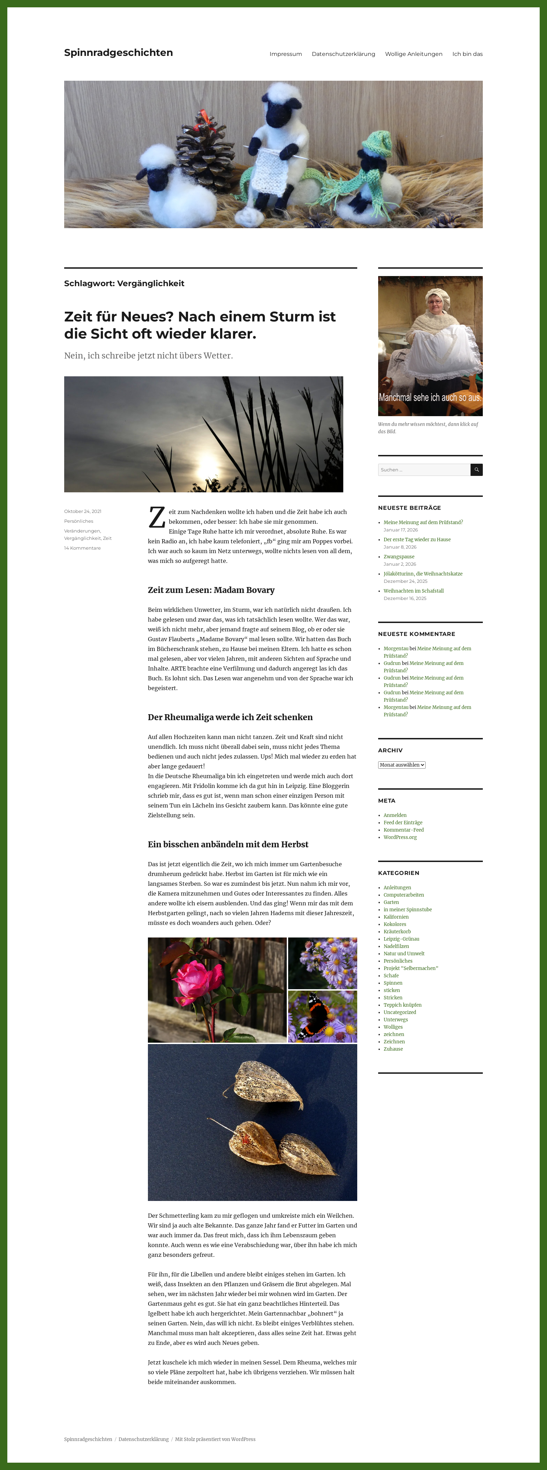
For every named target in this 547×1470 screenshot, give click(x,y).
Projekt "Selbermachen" (411, 968)
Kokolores (395, 924)
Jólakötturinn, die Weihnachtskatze (423, 574)
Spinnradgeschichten (118, 52)
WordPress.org (400, 837)
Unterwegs (396, 1020)
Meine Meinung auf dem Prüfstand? (423, 523)
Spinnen (393, 983)
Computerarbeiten (404, 895)
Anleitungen (397, 888)
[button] (217, 990)
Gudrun (392, 663)
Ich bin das (467, 54)
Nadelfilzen (396, 946)
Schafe (391, 976)
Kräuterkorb (397, 932)
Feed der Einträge (403, 823)
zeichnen (394, 1034)
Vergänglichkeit (82, 538)
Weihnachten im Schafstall (414, 591)
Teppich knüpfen (403, 1005)
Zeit (107, 538)
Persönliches (78, 521)
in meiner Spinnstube (408, 910)
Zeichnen (394, 1042)
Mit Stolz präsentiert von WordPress (215, 1439)
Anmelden (395, 815)
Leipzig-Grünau (401, 939)
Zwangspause (399, 557)
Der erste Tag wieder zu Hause (417, 540)
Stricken (393, 998)
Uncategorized (400, 1012)
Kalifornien (396, 917)
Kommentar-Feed (404, 830)
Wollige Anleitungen (414, 54)
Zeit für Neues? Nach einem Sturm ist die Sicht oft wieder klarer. (200, 325)
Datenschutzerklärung (343, 54)
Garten (391, 902)
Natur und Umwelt (404, 954)
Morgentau (396, 649)
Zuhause (393, 1049)
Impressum (286, 54)
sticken (392, 990)
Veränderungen (82, 531)
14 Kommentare (82, 548)
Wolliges (393, 1027)
